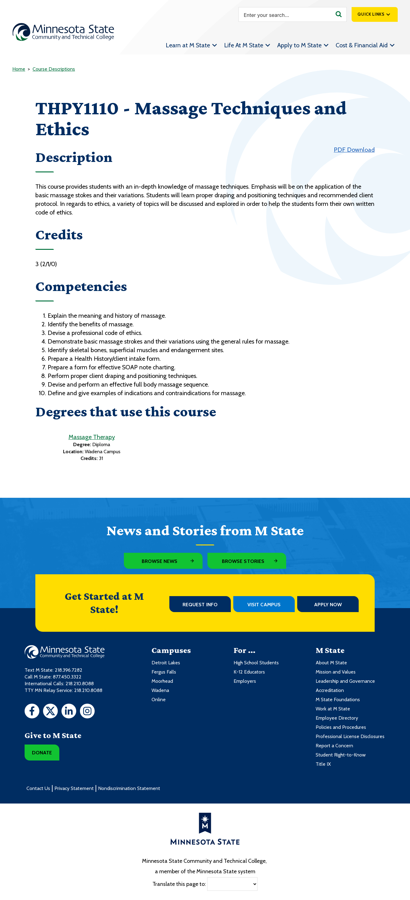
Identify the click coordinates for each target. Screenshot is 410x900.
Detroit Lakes (166, 663)
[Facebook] (32, 712)
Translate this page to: (179, 884)
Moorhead (162, 681)
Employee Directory (337, 718)
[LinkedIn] (68, 712)
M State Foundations (338, 699)
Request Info (200, 604)
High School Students (256, 663)
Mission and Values (336, 672)
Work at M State (333, 709)
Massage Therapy (92, 437)
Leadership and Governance (345, 681)
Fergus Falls (164, 672)
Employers (245, 681)
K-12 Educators (249, 672)
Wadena (160, 690)
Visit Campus (264, 604)
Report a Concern (334, 746)
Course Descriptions (54, 69)
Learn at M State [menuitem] (188, 45)
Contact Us (38, 788)
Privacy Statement (74, 788)
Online (159, 699)
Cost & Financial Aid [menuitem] (362, 45)
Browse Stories (243, 561)
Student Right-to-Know (341, 755)
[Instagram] (87, 712)
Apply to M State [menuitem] (299, 45)
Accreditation (330, 690)
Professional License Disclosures (350, 736)
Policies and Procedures (341, 727)
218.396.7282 (68, 670)
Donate (42, 753)
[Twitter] (50, 712)
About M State (331, 663)
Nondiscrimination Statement (129, 788)
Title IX (323, 764)
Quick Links (370, 14)
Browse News (160, 561)
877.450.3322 (67, 677)
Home (18, 69)
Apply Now (328, 604)
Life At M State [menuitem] (243, 45)
